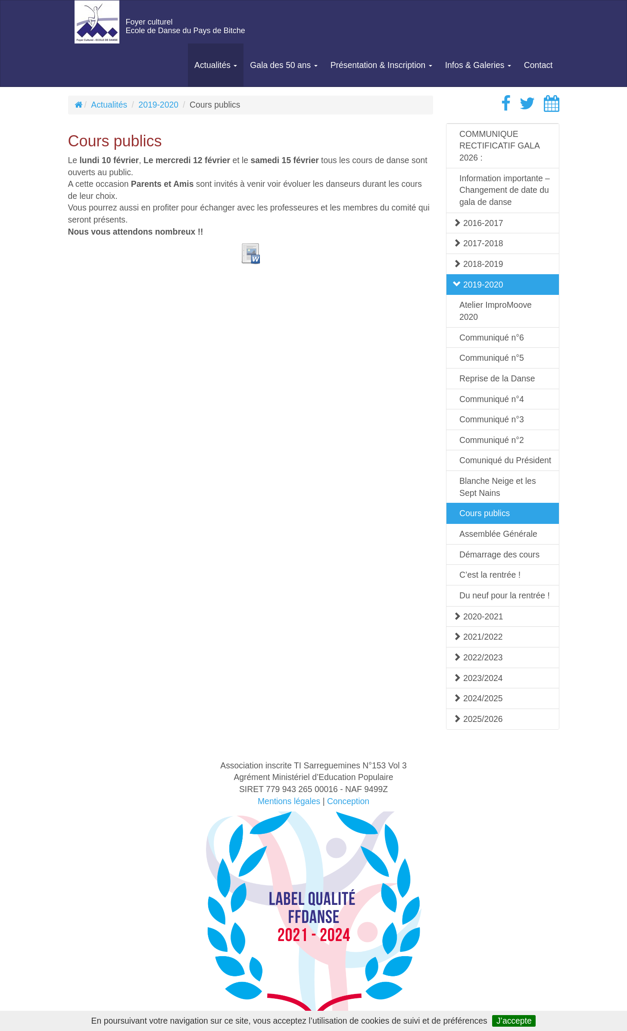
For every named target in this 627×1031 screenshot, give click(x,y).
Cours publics (484, 513)
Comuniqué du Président (505, 460)
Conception (348, 801)
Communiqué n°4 (491, 399)
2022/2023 (478, 657)
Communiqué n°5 (491, 357)
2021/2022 (478, 636)
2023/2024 (478, 678)
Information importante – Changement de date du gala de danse (504, 190)
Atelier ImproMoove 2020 (495, 311)
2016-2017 (478, 223)
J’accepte (514, 1020)
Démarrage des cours (499, 554)
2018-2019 (478, 264)
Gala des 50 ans (283, 65)
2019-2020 (158, 104)
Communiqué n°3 (491, 419)
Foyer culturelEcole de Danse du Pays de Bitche (185, 26)
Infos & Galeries (478, 65)
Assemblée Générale (498, 534)
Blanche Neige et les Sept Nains (497, 487)
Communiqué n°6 (491, 337)
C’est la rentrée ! (490, 574)
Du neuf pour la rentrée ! (504, 595)
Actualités (215, 65)
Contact (538, 65)
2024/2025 (478, 698)
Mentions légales (289, 801)
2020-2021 (478, 616)
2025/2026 (478, 719)
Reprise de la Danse (497, 378)
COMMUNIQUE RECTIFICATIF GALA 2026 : (499, 145)
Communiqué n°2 (491, 440)
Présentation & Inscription (381, 65)
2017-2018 (478, 243)
